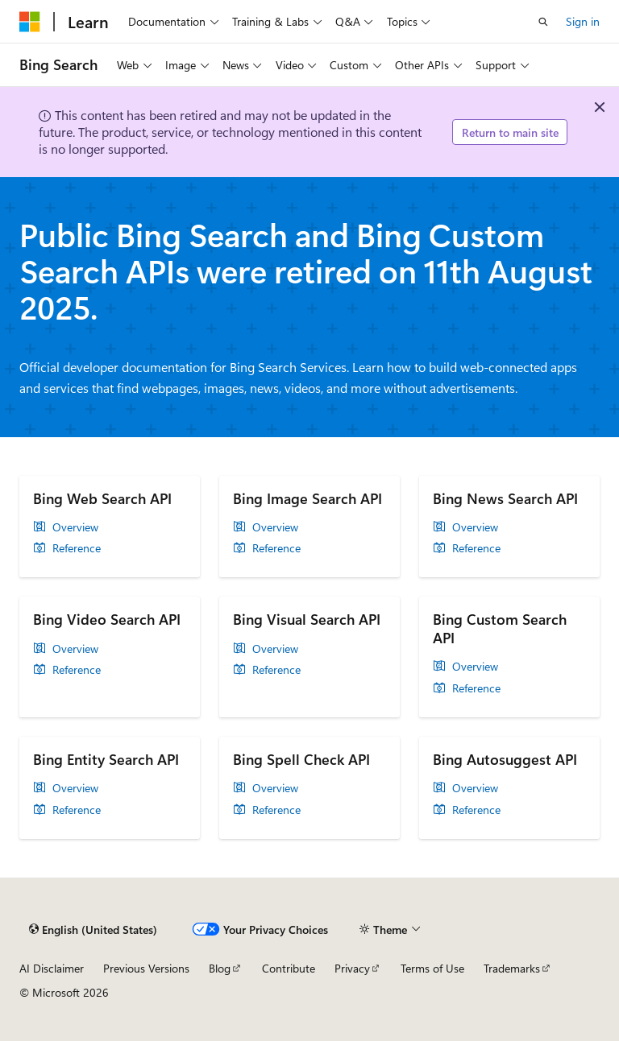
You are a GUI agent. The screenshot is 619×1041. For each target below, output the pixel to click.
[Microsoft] (29, 21)
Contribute (288, 968)
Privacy (352, 968)
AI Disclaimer (51, 968)
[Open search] (543, 21)
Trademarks (512, 968)
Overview (75, 527)
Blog (220, 968)
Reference (76, 548)
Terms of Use (432, 968)
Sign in (583, 21)
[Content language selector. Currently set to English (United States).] (93, 930)
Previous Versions (146, 968)
